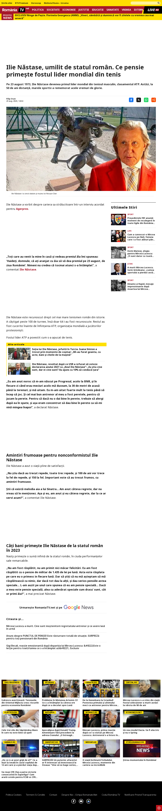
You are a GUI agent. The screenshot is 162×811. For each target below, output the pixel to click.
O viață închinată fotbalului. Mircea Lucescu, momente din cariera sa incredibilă (99, 762)
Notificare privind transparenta (140, 794)
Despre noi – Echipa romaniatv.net (79, 794)
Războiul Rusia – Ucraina (56, 3)
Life (129, 231)
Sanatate (113, 9)
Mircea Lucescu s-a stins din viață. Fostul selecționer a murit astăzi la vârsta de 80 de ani (141, 702)
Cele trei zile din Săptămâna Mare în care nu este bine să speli (19, 731)
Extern (138, 9)
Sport (130, 214)
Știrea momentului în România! (139, 760)
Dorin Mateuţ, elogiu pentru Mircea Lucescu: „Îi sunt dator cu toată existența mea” (140, 253)
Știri (130, 264)
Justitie (84, 9)
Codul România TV (111, 794)
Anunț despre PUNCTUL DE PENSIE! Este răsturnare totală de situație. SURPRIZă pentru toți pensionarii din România (52, 637)
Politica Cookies (14, 794)
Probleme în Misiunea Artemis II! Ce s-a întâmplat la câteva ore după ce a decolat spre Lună (60, 702)
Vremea (126, 9)
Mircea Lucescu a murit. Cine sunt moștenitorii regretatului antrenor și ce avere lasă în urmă (55, 627)
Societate (53, 9)
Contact (53, 794)
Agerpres (22, 209)
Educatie (98, 9)
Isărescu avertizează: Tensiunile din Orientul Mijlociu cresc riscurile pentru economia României (20, 702)
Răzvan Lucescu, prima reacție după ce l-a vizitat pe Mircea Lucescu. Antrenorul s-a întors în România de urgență (100, 732)
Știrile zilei (6, 3)
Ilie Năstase (28, 269)
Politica (38, 9)
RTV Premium (21, 3)
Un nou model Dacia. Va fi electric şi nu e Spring (141, 731)
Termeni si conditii (35, 794)
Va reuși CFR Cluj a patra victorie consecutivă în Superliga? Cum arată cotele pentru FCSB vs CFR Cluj (18, 774)
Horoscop (36, 3)
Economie (69, 9)
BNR (87, 381)
